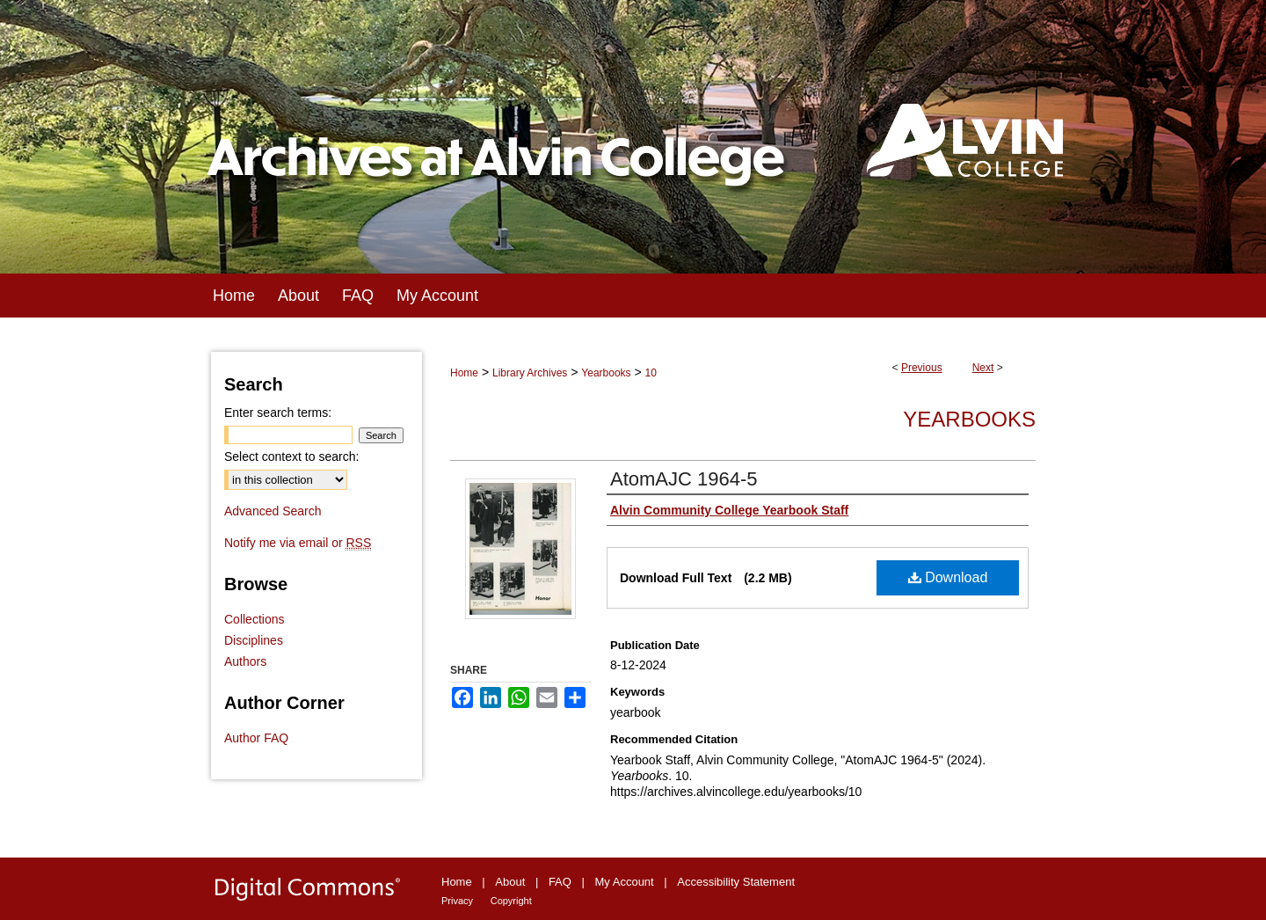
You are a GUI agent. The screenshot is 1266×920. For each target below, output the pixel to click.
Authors (245, 661)
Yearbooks (605, 373)
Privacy (457, 900)
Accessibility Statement (736, 881)
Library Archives (529, 373)
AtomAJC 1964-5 (684, 479)
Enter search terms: (277, 412)
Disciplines (253, 640)
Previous (921, 367)
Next (983, 367)
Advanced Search (273, 511)
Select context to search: (291, 456)
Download (948, 577)
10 (651, 373)
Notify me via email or (297, 543)
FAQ (560, 881)
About (510, 881)
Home (464, 373)
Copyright (511, 900)
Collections (254, 619)
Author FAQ (256, 738)
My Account (624, 881)
